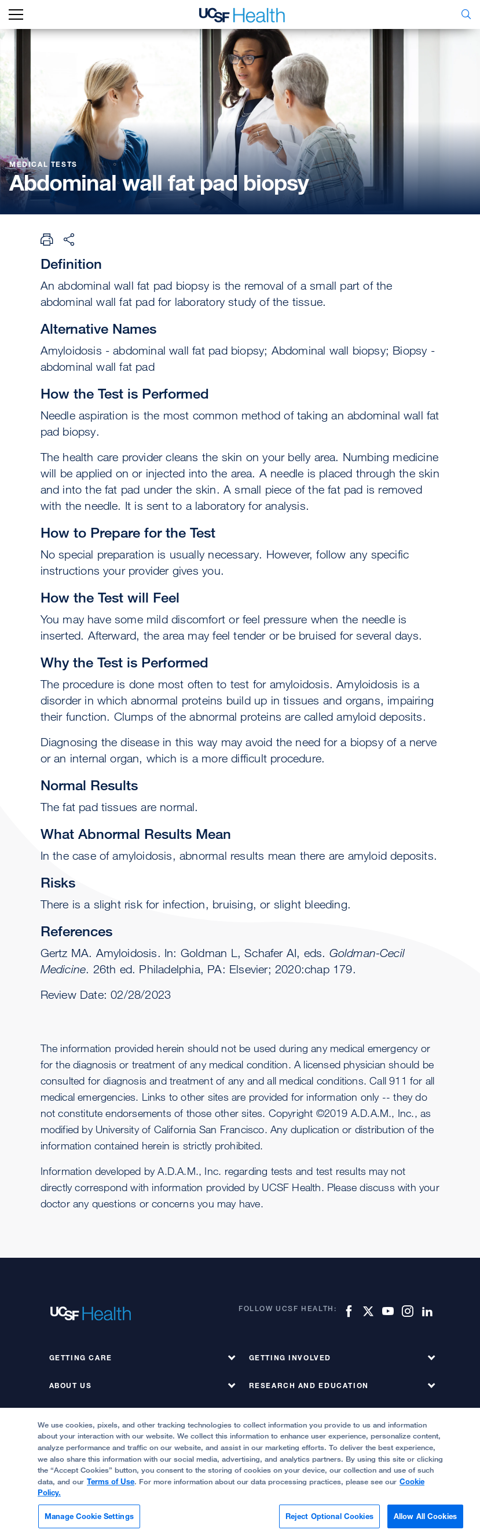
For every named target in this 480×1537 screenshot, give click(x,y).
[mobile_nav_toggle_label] (16, 15)
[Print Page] (47, 239)
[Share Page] (69, 239)
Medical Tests (44, 164)
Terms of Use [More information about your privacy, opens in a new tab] (110, 1487)
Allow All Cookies (425, 1522)
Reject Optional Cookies (329, 1522)
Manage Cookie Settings (89, 1522)
